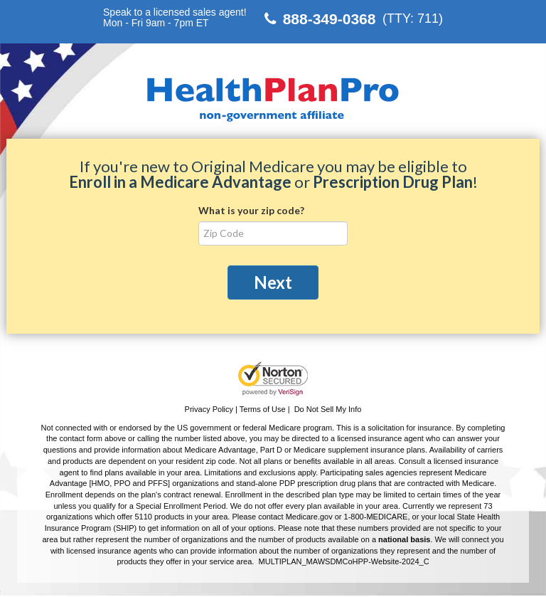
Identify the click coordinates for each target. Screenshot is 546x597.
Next (273, 282)
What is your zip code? (251, 210)
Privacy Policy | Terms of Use (235, 409)
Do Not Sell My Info (328, 409)
